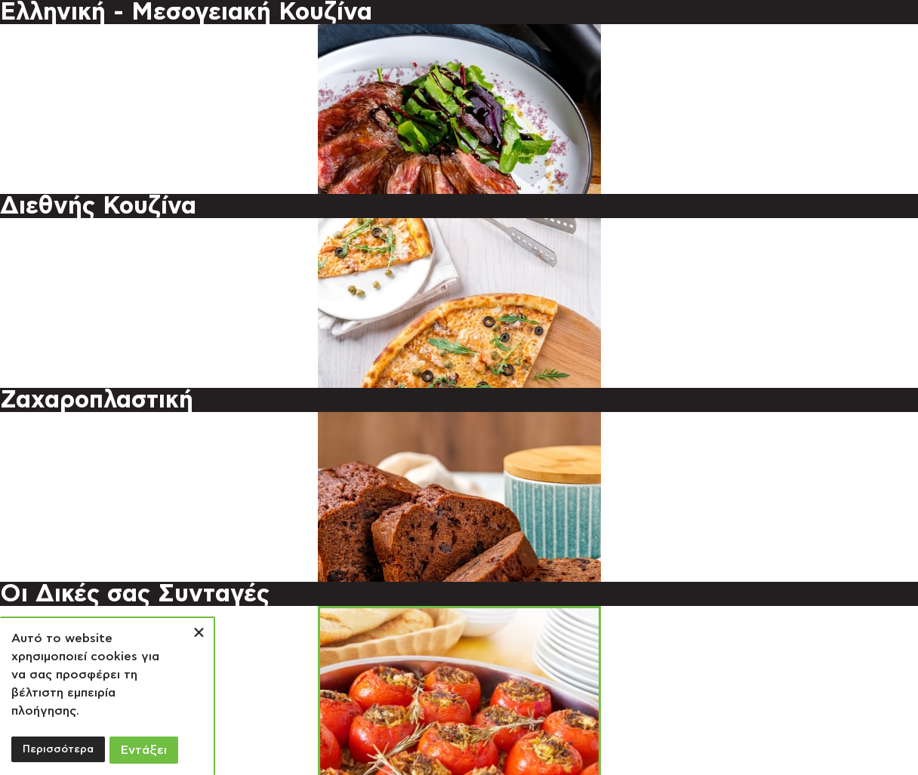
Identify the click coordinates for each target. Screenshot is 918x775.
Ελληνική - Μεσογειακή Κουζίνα (186, 12)
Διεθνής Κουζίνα (98, 206)
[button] (199, 632)
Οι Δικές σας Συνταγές (135, 594)
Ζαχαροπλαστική (96, 400)
